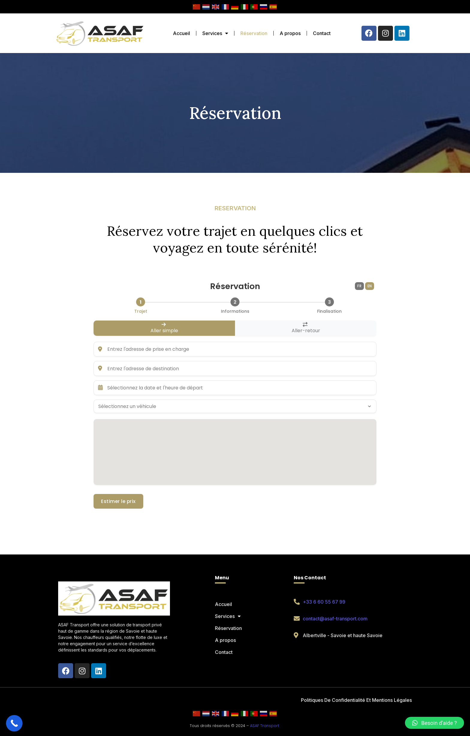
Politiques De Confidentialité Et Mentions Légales (356, 700)
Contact (322, 33)
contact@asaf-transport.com (335, 619)
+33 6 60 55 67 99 (324, 602)
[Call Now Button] (14, 723)
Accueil (181, 33)
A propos (290, 33)
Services (215, 33)
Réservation (253, 33)
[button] (434, 723)
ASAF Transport (264, 726)
